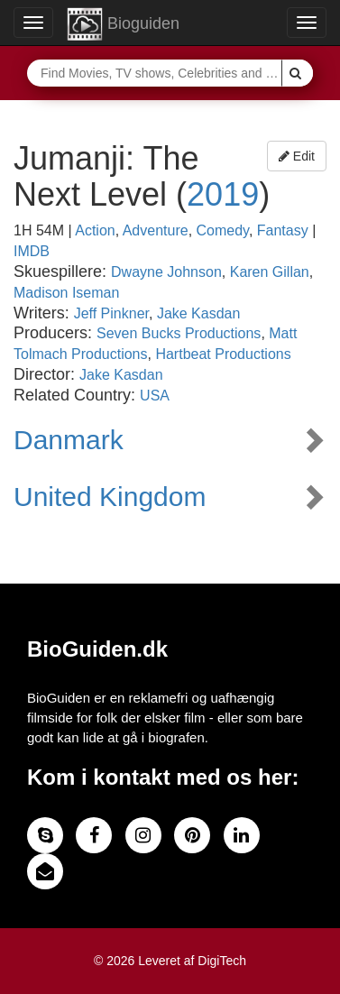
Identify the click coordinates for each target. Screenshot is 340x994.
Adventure (155, 230)
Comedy (223, 230)
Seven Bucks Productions (178, 333)
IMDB (32, 251)
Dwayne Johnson (166, 272)
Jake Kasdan (199, 313)
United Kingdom (110, 496)
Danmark (69, 440)
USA (155, 395)
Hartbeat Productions (222, 354)
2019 (223, 194)
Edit (297, 156)
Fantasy (282, 230)
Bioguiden (123, 24)
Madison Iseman (66, 292)
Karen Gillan (269, 272)
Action (95, 230)
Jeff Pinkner (111, 313)
